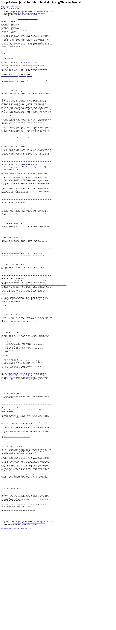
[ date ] (19, 14)
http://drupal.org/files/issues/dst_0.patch (24, 196)
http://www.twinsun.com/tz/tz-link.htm (17, 521)
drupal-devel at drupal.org (12, 7)
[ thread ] (24, 14)
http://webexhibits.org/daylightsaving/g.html (16, 87)
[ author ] (36, 14)
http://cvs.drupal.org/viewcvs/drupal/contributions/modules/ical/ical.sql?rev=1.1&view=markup (34, 338)
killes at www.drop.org (19, 32)
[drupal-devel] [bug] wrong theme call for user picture (29, 13)
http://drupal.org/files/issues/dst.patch (23, 74)
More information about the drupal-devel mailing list (16, 628)
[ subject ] (30, 14)
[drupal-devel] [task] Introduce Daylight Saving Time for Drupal (34, 11)
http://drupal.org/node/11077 (27, 19)
